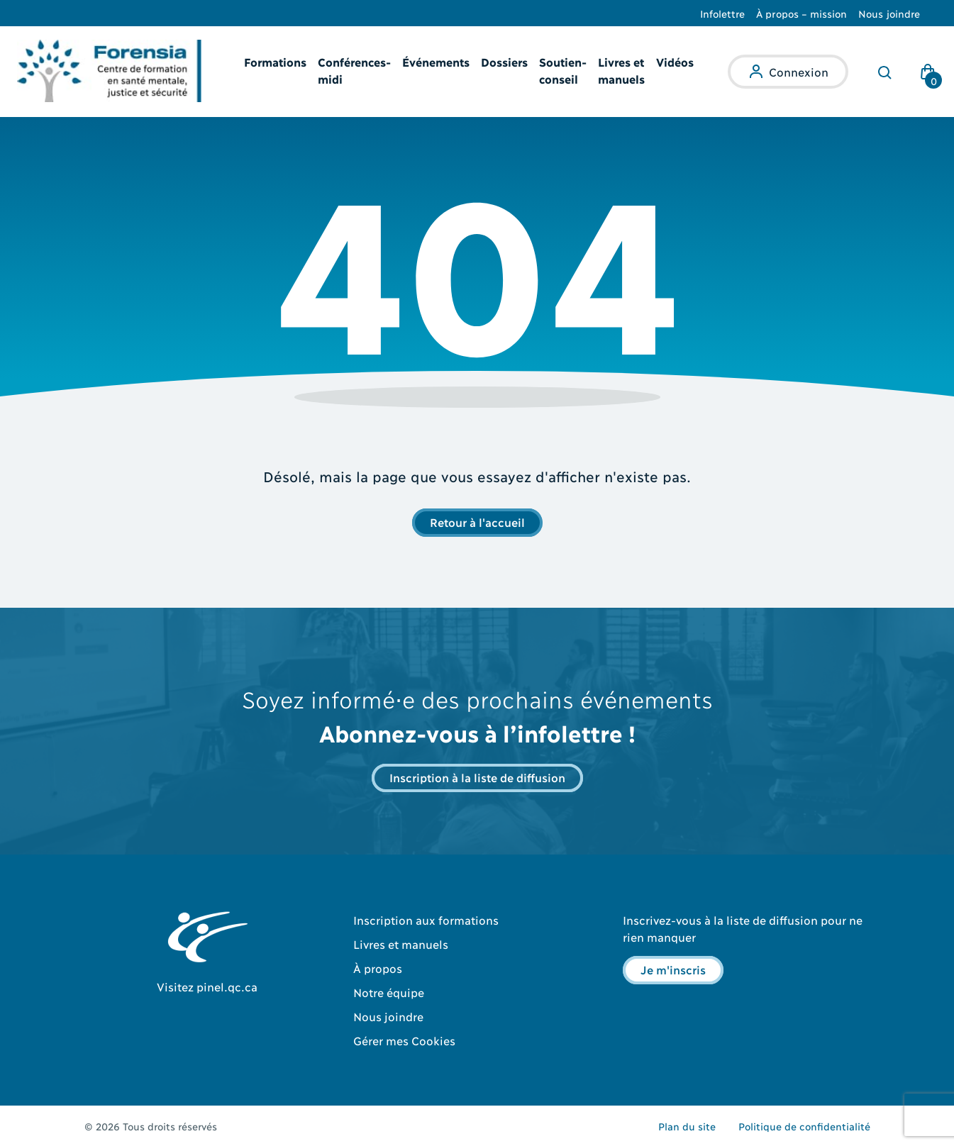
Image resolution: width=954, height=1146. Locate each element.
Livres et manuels (400, 943)
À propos (377, 967)
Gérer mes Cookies (404, 1040)
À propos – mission (801, 13)
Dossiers (504, 61)
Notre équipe (388, 991)
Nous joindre (889, 13)
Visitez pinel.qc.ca (207, 986)
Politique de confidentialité (804, 1126)
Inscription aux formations (426, 919)
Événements (436, 61)
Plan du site (687, 1126)
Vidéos (675, 61)
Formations (275, 61)
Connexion (798, 71)
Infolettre (722, 13)
